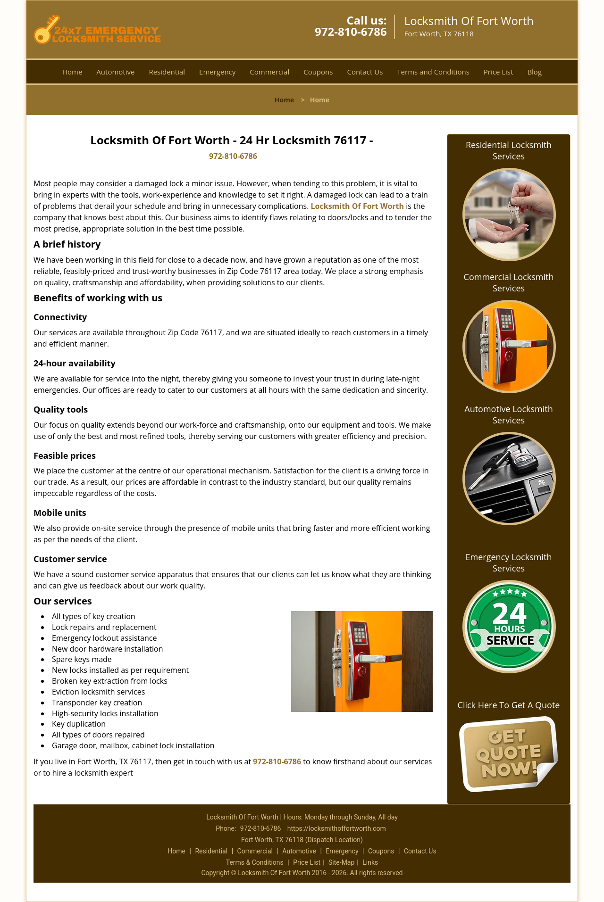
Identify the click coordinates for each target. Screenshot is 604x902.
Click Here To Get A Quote (509, 705)
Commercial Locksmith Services (509, 282)
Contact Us (365, 71)
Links (370, 862)
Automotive (115, 71)
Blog (534, 71)
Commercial (269, 71)
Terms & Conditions (255, 862)
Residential (167, 71)
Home (72, 71)
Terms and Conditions (433, 71)
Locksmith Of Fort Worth (357, 206)
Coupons (318, 71)
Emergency (217, 71)
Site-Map (341, 862)
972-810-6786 (351, 31)
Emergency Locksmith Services (509, 562)
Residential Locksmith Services (509, 150)
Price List (498, 71)
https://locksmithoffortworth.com (336, 828)
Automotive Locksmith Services (508, 414)
